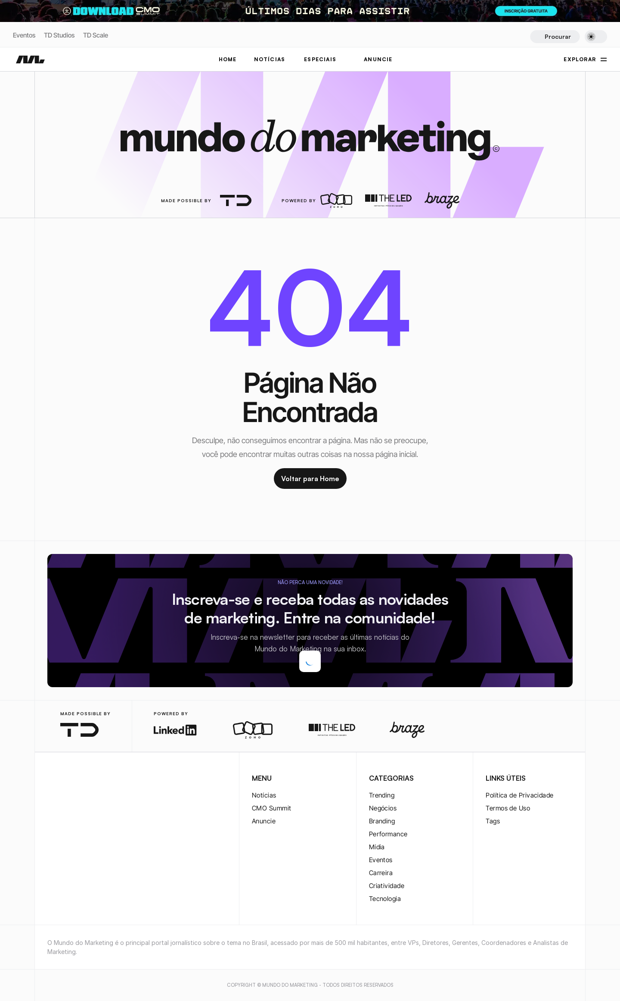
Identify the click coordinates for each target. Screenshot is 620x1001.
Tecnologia (385, 899)
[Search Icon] (554, 36)
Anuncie (264, 821)
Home (228, 59)
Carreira (381, 873)
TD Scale (95, 35)
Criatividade (386, 886)
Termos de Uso (508, 808)
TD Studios (59, 35)
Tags (493, 821)
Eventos (24, 35)
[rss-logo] (107, 779)
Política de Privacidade (519, 795)
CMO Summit (271, 808)
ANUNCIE (378, 59)
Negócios (383, 808)
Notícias (264, 795)
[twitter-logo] (66, 779)
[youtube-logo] (94, 779)
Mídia (377, 847)
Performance (388, 834)
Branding (382, 821)
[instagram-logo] (52, 779)
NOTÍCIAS (269, 59)
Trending (382, 795)
